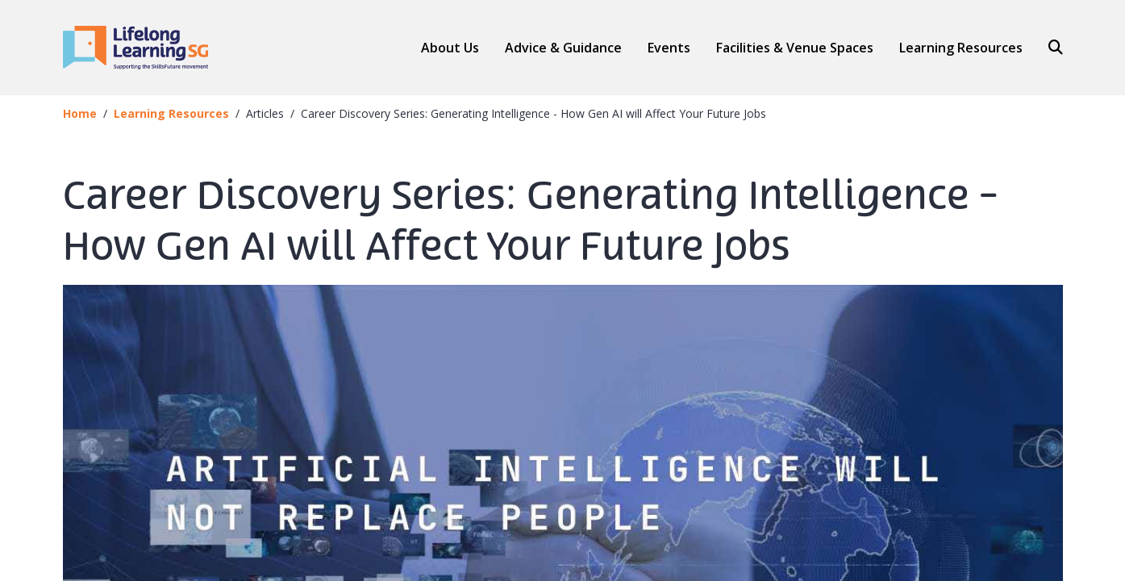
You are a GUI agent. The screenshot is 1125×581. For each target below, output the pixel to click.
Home (80, 113)
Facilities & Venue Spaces (794, 48)
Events (669, 47)
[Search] (1049, 47)
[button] (563, 47)
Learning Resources (961, 47)
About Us (450, 47)
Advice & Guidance (563, 48)
